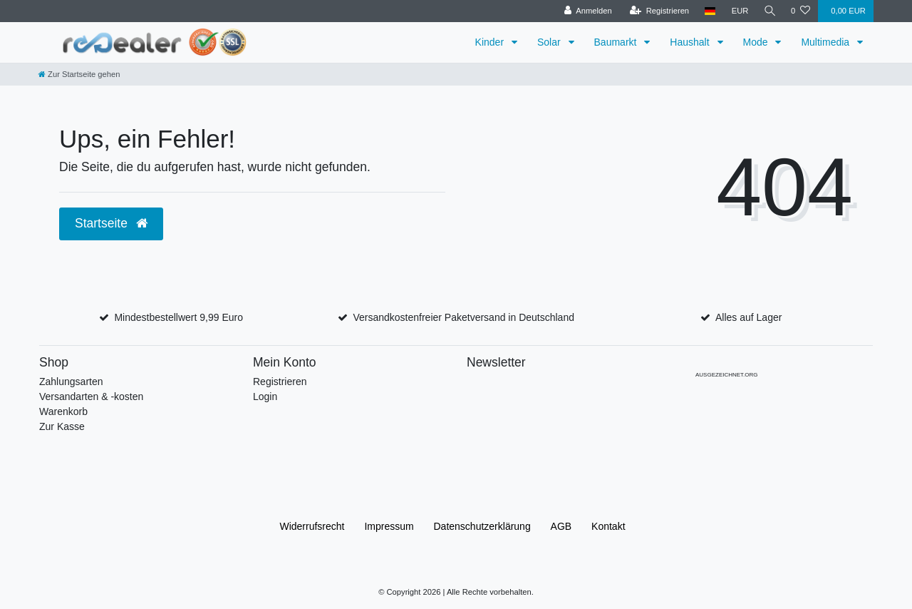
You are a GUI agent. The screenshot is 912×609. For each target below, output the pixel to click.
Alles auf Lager (748, 317)
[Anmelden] (586, 11)
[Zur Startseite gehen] (79, 74)
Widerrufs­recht (311, 526)
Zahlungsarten (71, 381)
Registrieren (279, 381)
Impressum (388, 526)
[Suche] (769, 11)
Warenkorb (63, 411)
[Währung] (738, 11)
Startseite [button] (111, 223)
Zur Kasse (62, 426)
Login (265, 396)
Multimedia (826, 42)
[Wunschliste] (800, 11)
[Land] (708, 11)
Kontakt (608, 526)
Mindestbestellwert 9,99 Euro (178, 317)
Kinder (491, 42)
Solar (550, 42)
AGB (561, 526)
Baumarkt (617, 42)
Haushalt (691, 42)
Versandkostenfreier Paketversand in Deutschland (463, 317)
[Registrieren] (657, 11)
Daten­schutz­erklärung (482, 526)
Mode (757, 42)
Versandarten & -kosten (91, 396)
